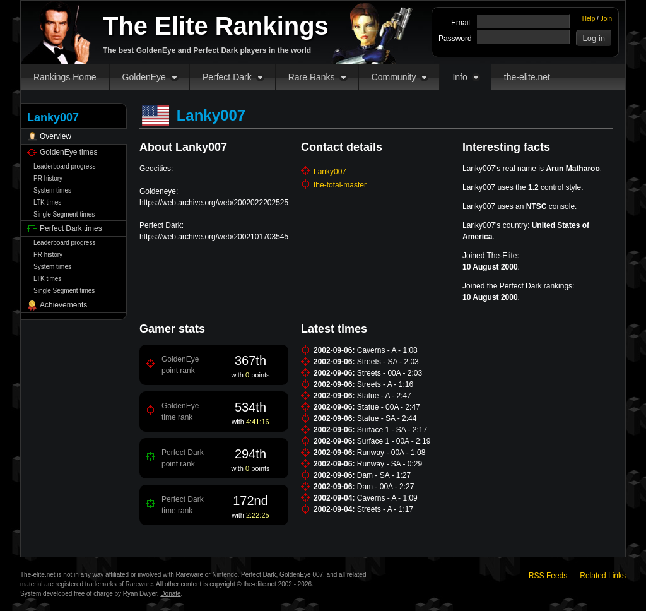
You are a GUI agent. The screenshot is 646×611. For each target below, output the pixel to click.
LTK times (47, 202)
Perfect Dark (227, 77)
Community (394, 77)
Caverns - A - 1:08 (387, 350)
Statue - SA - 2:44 (387, 418)
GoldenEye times (68, 152)
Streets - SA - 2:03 (388, 361)
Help (589, 18)
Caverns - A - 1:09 (387, 498)
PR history (47, 178)
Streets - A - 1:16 (385, 384)
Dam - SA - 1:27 (384, 475)
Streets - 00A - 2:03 (389, 373)
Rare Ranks (311, 77)
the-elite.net (527, 77)
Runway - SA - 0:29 (389, 464)
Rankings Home (65, 77)
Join (606, 18)
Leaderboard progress (64, 166)
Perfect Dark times (71, 228)
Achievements (63, 304)
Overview (55, 136)
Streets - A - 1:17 (385, 509)
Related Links (603, 575)
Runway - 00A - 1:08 (391, 452)
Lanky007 (330, 171)
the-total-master (340, 185)
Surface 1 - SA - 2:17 (392, 429)
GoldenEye (144, 77)
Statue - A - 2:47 (384, 395)
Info (459, 77)
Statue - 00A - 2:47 (388, 407)
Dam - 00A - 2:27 (385, 486)
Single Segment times (64, 214)
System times (52, 190)
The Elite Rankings (216, 26)
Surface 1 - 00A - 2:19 (394, 441)
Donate (170, 593)
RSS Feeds (548, 575)
